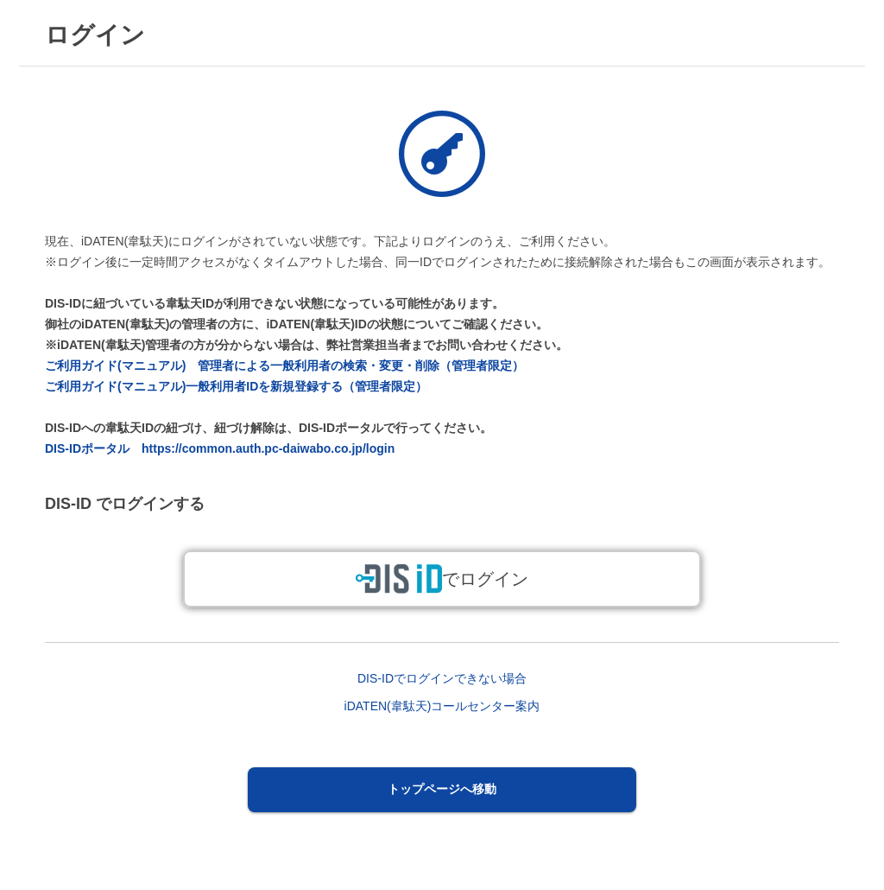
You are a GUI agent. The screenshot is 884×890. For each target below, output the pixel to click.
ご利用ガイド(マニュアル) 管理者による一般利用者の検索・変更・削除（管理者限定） (284, 365)
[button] (442, 789)
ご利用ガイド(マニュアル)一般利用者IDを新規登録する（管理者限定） (236, 386)
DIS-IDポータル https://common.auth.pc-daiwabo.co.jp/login (220, 448)
